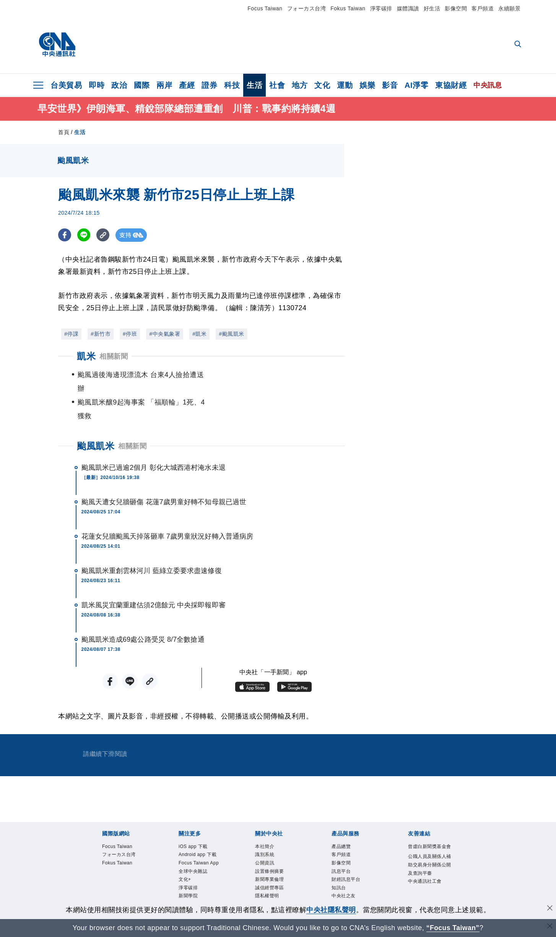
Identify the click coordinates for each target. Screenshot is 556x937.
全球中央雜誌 (193, 844)
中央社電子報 (193, 877)
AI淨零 (416, 85)
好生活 (432, 8)
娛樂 (367, 85)
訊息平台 (341, 844)
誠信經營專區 (269, 860)
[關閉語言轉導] (549, 927)
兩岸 (164, 85)
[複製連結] (104, 235)
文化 (322, 85)
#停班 (130, 335)
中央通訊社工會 (425, 854)
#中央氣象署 (164, 335)
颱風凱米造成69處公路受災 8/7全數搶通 (143, 613)
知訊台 (339, 860)
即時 (96, 85)
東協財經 (451, 85)
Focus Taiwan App (199, 835)
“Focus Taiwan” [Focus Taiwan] (453, 928)
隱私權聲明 (267, 869)
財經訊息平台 (346, 852)
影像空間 (456, 8)
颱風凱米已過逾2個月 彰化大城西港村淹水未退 (153, 441)
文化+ (185, 852)
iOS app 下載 (193, 819)
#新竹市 (101, 335)
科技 (232, 85)
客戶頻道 (482, 8)
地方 (299, 85)
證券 (209, 85)
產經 (187, 85)
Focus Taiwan (264, 8)
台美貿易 (66, 85)
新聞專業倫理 (269, 852)
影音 (390, 85)
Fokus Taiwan (347, 8)
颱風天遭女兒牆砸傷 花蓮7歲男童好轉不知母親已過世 (164, 475)
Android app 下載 (197, 827)
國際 (142, 85)
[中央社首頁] (57, 45)
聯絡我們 (264, 877)
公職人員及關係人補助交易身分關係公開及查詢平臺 (429, 838)
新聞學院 (188, 869)
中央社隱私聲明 (331, 910)
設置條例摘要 (269, 844)
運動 (345, 85)
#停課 (71, 335)
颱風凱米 (95, 419)
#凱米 (199, 335)
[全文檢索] (518, 44)
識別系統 (264, 827)
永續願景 (509, 8)
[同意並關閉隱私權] (549, 909)
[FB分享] (65, 235)
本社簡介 (264, 819)
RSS (336, 877)
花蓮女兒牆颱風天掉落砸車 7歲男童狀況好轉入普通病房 (167, 509)
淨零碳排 (381, 8)
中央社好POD (193, 885)
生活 (254, 85)
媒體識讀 (408, 8)
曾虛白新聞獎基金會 (429, 819)
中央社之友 (344, 869)
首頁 (63, 132)
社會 (277, 85)
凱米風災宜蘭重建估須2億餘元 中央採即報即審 (153, 578)
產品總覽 (341, 819)
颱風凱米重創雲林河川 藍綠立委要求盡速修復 (151, 544)
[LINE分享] (84, 235)
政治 (119, 85)
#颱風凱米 (231, 335)
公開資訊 (264, 835)
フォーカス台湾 (306, 8)
